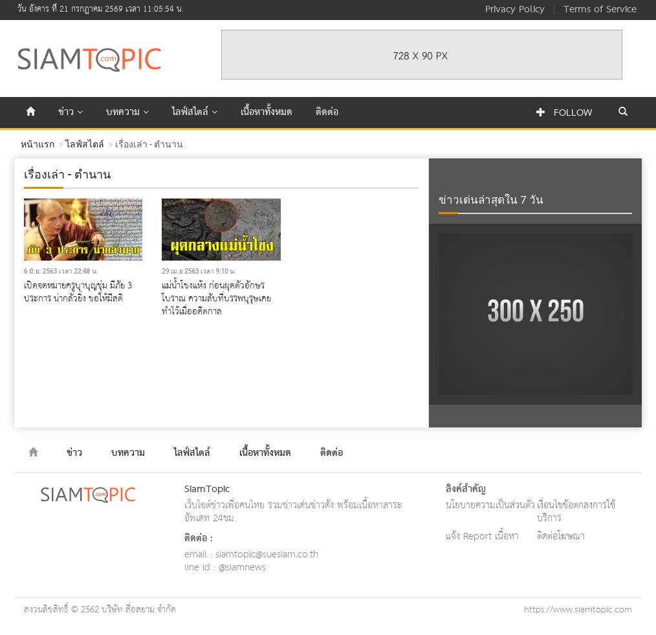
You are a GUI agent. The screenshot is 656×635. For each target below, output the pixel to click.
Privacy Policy (515, 10)
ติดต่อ (327, 112)
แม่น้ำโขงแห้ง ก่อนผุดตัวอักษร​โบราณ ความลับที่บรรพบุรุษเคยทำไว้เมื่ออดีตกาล (216, 298)
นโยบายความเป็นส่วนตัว (490, 505)
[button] (623, 112)
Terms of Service (600, 10)
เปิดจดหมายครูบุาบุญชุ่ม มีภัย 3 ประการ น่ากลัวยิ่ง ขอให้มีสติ (78, 292)
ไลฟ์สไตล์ (194, 112)
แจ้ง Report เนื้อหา (482, 536)
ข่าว (70, 112)
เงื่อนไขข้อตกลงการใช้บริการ (576, 512)
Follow (564, 113)
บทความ (127, 112)
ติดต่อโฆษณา (561, 536)
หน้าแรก (37, 144)
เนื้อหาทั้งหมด (266, 112)
